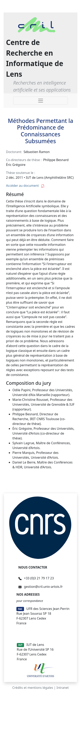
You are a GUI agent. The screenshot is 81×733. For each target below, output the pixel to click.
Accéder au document (25, 185)
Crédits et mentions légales (32, 687)
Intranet (63, 687)
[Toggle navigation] (40, 101)
